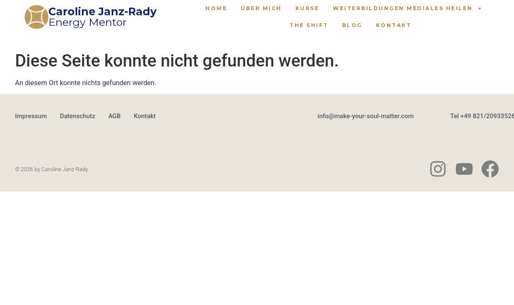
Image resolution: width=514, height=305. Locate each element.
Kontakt (394, 25)
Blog (352, 25)
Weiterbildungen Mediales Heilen (407, 8)
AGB (115, 116)
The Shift (309, 25)
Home (216, 8)
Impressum (31, 116)
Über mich (261, 8)
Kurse (307, 8)
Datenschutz (78, 116)
